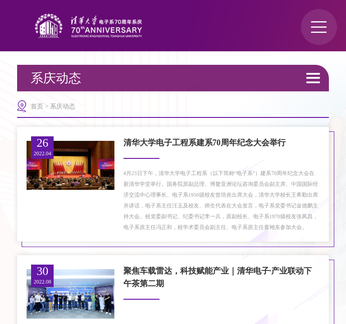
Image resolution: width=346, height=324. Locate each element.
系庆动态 (62, 106)
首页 (37, 106)
